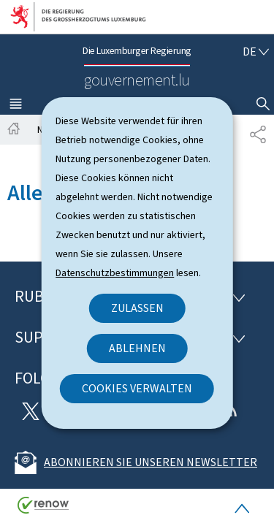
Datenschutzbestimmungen (115, 273)
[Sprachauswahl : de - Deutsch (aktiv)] (255, 51)
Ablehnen (137, 348)
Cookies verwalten (137, 388)
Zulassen (137, 308)
